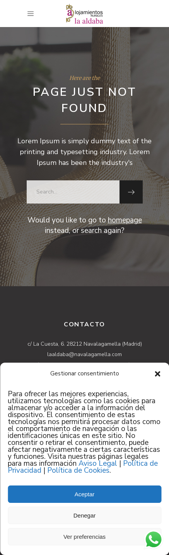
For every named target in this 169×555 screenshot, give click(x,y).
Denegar (84, 515)
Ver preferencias (84, 536)
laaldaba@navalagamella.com (84, 354)
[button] (157, 374)
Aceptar (85, 494)
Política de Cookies (78, 470)
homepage (125, 220)
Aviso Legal (98, 463)
